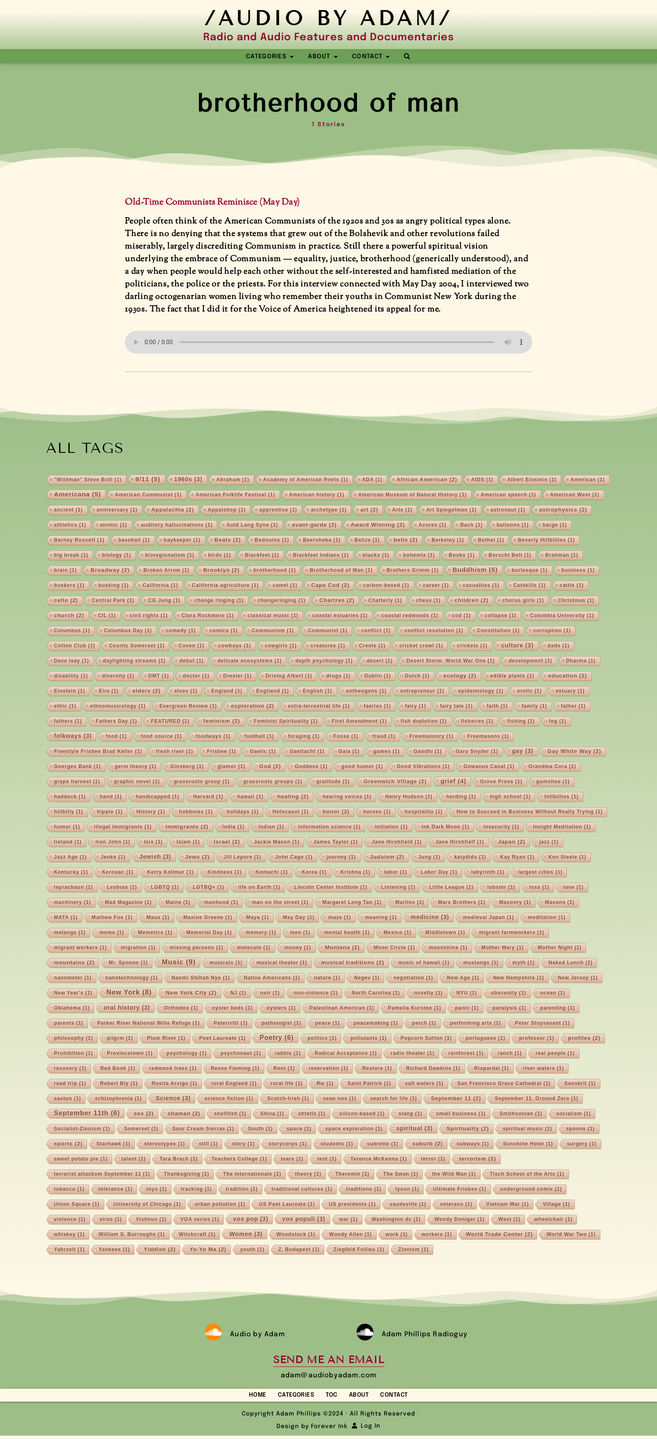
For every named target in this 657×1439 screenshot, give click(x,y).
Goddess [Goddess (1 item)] (311, 767)
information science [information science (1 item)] (329, 828)
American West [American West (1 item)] (575, 496)
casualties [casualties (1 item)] (481, 586)
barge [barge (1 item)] (555, 526)
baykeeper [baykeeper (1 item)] (182, 541)
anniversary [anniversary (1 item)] (117, 511)
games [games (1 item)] (386, 752)
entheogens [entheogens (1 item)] (366, 692)
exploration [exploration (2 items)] (252, 707)
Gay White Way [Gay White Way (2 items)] (574, 752)
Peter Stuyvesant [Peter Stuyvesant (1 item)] (542, 1024)
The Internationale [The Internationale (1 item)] (252, 1175)
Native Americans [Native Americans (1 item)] (272, 979)
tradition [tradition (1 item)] (242, 1190)
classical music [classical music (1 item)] (273, 616)
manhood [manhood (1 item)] (221, 903)
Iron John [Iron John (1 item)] (113, 843)
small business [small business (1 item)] (461, 1114)
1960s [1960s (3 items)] (188, 480)
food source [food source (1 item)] (161, 737)
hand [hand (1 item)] (111, 797)
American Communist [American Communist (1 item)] (148, 496)
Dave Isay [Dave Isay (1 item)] (71, 662)
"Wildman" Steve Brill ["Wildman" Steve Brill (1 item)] (88, 480)
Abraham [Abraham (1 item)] (232, 480)
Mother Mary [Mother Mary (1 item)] (502, 948)
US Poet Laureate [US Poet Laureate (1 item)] (287, 1205)
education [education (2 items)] (567, 676)
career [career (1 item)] (436, 586)
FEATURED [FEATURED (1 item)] (170, 722)
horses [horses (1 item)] (377, 813)
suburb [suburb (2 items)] (427, 1144)
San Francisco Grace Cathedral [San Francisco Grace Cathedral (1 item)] (504, 1084)
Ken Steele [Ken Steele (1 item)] (567, 858)
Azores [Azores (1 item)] (432, 526)
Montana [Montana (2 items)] (342, 948)
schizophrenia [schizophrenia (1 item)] (118, 1099)
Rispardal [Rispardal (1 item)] (491, 1069)
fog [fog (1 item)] (557, 722)
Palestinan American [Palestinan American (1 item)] (342, 1009)
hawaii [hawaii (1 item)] (250, 797)
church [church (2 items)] (69, 616)
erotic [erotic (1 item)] (529, 692)
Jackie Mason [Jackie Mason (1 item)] (277, 843)
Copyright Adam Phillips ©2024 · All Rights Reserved (328, 1417)
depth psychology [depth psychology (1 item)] (324, 662)
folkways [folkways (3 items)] (73, 736)
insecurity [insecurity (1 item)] (501, 828)
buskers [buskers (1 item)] (69, 586)
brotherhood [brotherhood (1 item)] (274, 571)
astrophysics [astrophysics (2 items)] (563, 510)
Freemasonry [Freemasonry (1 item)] (431, 737)
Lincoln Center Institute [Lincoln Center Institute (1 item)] (330, 888)
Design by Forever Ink (312, 1430)
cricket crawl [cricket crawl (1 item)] (421, 646)
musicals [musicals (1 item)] (226, 963)
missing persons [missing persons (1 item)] (196, 948)
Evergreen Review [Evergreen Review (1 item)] (188, 707)
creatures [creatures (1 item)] (327, 646)
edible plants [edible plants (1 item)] (512, 677)
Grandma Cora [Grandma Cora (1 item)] (552, 767)
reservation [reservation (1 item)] (329, 1069)
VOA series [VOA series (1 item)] (200, 1220)
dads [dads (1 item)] (558, 646)
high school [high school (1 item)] (510, 797)
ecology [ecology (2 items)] (459, 676)
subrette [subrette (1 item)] (382, 1145)
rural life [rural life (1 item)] (287, 1084)
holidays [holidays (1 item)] (243, 813)
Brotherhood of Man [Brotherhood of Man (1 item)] (341, 571)
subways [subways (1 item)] (473, 1145)
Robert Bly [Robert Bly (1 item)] (119, 1084)
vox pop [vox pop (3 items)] (250, 1219)
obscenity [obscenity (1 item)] (508, 994)
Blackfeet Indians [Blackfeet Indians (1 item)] (321, 556)
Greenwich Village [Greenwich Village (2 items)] (395, 782)
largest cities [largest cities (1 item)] (540, 873)
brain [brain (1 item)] (65, 571)
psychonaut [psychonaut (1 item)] (240, 1054)
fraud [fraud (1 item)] (384, 737)
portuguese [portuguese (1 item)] (485, 1039)
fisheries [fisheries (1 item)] (477, 722)
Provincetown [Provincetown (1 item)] (130, 1054)
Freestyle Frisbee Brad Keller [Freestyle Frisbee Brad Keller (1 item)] (98, 752)
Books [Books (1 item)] (462, 556)
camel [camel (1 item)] (284, 586)
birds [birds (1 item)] (219, 556)
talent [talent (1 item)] (134, 1160)
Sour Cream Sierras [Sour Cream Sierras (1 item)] (203, 1129)
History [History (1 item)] (151, 813)
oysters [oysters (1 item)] (281, 1009)
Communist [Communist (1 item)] (327, 631)
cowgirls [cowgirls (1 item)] (281, 646)
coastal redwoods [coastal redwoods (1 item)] (409, 616)
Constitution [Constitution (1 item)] (498, 631)
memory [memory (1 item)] (261, 933)
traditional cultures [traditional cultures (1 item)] (302, 1190)
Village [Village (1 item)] (556, 1205)
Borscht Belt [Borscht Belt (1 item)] (510, 556)
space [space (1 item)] (299, 1129)
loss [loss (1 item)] (539, 888)
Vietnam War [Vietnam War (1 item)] (507, 1205)
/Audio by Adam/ (328, 18)
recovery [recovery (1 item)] (70, 1069)
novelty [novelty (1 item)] (428, 994)
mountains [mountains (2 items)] (74, 963)
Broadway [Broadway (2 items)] (110, 571)
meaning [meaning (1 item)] (381, 918)
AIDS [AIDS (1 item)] (482, 480)
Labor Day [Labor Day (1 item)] (439, 873)
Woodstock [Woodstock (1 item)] (296, 1235)
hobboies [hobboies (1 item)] (196, 813)
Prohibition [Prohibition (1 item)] (73, 1054)
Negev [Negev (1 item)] (367, 979)
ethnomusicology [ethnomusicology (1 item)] (118, 707)
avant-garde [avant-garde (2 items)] (314, 525)
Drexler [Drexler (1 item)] (237, 677)
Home (244, 1397)
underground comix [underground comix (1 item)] (531, 1190)
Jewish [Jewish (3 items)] (155, 857)
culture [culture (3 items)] (517, 646)
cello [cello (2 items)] (66, 601)
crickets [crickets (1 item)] (472, 646)
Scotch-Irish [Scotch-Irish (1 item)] (288, 1099)
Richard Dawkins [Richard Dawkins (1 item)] (433, 1069)
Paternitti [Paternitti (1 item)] (231, 1024)
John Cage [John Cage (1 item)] (294, 858)
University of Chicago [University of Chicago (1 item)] (147, 1205)
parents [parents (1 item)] (68, 1024)
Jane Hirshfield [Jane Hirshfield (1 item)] (397, 843)
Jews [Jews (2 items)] (197, 858)
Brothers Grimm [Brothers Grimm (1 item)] (413, 571)
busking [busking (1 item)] (113, 586)
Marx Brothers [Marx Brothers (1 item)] (461, 903)
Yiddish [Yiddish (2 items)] (160, 1250)
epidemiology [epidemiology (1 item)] (480, 692)
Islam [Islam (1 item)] (188, 843)
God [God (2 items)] (270, 767)
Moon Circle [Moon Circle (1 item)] (394, 948)
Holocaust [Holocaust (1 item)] (290, 813)
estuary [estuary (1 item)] (570, 692)
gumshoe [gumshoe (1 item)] (553, 782)
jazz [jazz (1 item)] (549, 843)
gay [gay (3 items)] (522, 751)
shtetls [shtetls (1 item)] (311, 1114)
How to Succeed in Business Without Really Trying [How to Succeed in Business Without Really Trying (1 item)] (529, 813)
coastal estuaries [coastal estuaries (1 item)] (339, 616)
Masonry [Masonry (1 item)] (515, 903)
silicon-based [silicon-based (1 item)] (362, 1114)
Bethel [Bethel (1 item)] (491, 541)
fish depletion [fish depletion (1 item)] (424, 722)
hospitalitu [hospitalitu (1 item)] (424, 813)
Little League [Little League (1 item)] (451, 888)
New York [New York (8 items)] (129, 993)
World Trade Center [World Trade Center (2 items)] (499, 1235)
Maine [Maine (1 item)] (178, 903)
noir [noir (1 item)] (270, 994)
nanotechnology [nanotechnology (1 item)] (132, 979)
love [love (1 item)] (573, 888)
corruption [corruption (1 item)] (552, 631)
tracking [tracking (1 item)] (196, 1190)
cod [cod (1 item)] (461, 616)
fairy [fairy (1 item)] (415, 707)
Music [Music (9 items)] (179, 963)
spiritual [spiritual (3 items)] (414, 1129)
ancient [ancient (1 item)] (68, 511)
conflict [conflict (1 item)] (376, 631)
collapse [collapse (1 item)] (501, 616)
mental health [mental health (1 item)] (347, 933)
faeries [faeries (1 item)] (377, 707)
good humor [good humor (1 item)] (362, 767)
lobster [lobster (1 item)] (501, 888)
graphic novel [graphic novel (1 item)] (137, 782)
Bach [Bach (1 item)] (471, 526)
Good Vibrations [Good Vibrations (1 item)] (423, 767)
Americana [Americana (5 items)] (77, 495)
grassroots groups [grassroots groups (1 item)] (273, 782)
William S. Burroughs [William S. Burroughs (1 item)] (131, 1235)
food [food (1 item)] (116, 737)
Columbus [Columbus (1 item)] (72, 631)
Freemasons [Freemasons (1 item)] (488, 737)
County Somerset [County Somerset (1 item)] (137, 646)
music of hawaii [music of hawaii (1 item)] (424, 963)
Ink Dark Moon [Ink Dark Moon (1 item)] (445, 828)
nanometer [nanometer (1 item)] (73, 979)
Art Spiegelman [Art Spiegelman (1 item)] (451, 511)
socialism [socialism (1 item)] (573, 1114)
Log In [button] (370, 1429)
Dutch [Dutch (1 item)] (417, 677)
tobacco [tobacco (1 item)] (69, 1190)
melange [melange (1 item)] (70, 933)
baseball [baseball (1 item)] (134, 541)
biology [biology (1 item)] (116, 556)
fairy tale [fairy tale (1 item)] (456, 707)
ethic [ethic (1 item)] (65, 707)
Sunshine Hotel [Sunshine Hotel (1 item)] (528, 1145)
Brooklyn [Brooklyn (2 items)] (221, 571)
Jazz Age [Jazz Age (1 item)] (70, 858)
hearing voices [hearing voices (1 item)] (347, 797)
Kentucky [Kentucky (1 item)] (71, 873)
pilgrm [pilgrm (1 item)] (120, 1039)
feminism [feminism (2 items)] (221, 722)
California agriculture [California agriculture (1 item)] (225, 586)
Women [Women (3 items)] (245, 1234)
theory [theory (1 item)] (308, 1175)
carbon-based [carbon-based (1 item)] (386, 586)
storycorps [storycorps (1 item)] (288, 1145)
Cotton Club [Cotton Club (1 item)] (75, 646)
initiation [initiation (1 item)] (391, 828)
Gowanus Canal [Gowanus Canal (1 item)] (489, 767)
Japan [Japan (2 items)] (511, 842)
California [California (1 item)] (160, 586)
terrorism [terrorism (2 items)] (478, 1159)
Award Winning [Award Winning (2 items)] (378, 525)
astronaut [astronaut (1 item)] (508, 511)
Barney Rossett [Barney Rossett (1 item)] (79, 541)
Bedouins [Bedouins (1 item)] (272, 541)
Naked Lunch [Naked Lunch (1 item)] (570, 963)
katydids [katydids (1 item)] (470, 858)
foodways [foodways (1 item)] (213, 737)
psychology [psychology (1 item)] (187, 1054)
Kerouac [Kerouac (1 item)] (117, 873)
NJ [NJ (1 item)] (238, 994)
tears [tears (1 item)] (292, 1160)
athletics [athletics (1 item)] (70, 526)
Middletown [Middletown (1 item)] (445, 933)
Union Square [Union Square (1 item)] (77, 1205)
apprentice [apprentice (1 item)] (278, 511)
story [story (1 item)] (243, 1145)
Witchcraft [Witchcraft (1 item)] (197, 1235)
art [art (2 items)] (369, 510)
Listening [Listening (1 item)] (398, 888)
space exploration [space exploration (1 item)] (354, 1129)
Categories (289, 1397)
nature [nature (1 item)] (327, 979)
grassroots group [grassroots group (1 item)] (202, 782)
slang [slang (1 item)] (410, 1114)
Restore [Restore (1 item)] (377, 1069)
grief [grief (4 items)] (453, 782)
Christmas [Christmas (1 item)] (576, 601)
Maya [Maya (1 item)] (257, 918)
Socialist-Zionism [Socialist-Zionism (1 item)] (82, 1129)
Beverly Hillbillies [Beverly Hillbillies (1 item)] (546, 541)
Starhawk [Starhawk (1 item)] (113, 1145)
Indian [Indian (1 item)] (271, 828)
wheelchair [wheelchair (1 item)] (553, 1220)
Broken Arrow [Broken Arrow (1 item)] (166, 571)
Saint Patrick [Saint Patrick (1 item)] (369, 1084)
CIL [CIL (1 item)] (107, 616)
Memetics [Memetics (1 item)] (155, 933)
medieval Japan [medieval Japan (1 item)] (488, 918)
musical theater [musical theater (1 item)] (281, 963)
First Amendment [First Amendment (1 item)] (359, 722)
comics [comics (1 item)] (224, 631)
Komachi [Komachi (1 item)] (272, 873)
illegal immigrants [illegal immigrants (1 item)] (123, 828)
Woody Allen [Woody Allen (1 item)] (350, 1235)
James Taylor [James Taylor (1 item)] (335, 843)
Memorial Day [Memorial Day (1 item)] (209, 933)
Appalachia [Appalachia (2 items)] (172, 510)
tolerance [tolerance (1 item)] (115, 1190)
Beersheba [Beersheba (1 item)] (322, 541)
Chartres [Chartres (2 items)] (336, 601)
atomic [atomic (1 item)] (113, 526)
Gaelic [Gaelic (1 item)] (263, 752)
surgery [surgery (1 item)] (582, 1145)
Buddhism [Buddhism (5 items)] (475, 570)
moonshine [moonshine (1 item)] (448, 948)
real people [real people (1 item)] (554, 1054)
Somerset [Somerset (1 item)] (141, 1129)
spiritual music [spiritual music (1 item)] (527, 1129)
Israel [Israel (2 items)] (227, 842)
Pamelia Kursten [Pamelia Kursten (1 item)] (414, 1009)
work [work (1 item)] (397, 1235)
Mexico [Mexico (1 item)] (397, 933)
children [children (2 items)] (472, 601)
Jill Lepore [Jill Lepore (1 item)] (242, 858)
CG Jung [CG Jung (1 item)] (164, 601)
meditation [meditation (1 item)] (547, 918)
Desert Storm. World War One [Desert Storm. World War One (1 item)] (450, 662)
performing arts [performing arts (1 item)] (475, 1024)
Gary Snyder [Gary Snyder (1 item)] (477, 752)
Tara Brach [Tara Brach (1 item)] (179, 1160)
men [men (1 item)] (300, 933)
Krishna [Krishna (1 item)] (355, 873)
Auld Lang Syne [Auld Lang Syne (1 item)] (252, 526)
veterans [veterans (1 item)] (456, 1205)
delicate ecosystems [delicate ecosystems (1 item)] (249, 662)
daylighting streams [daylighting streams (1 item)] (134, 662)
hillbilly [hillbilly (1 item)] (68, 813)
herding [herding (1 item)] (461, 797)
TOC (332, 1397)
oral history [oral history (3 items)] (126, 1008)
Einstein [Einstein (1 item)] (69, 692)
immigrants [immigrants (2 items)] (187, 827)
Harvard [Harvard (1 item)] (208, 797)
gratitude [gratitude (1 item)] (333, 782)
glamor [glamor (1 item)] (232, 767)
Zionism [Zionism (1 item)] (413, 1250)
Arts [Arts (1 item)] (402, 511)
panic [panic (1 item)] (467, 1009)
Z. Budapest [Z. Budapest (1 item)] (299, 1250)
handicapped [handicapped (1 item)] (157, 797)
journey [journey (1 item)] (341, 858)
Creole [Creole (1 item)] (372, 646)
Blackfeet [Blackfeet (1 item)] (262, 556)
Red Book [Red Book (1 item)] (117, 1069)
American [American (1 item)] (587, 480)
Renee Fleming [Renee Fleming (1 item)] (235, 1069)
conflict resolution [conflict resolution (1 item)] (433, 631)
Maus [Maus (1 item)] (157, 918)
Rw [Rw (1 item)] (325, 1084)
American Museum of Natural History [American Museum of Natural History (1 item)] (412, 496)
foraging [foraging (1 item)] (304, 737)
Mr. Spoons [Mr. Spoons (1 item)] (128, 963)
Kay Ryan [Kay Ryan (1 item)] (517, 858)
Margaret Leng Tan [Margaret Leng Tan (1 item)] (351, 903)
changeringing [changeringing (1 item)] (281, 601)
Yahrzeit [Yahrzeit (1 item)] (69, 1250)
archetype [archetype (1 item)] (329, 511)
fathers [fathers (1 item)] (68, 722)
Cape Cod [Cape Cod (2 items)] (330, 586)
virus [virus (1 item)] (110, 1220)
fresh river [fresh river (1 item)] (174, 752)
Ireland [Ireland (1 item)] (68, 843)
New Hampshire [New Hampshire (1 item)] (518, 979)
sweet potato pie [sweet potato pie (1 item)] (81, 1160)
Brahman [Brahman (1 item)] (561, 556)
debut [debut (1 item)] (191, 662)
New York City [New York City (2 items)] (191, 993)
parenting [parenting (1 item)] (557, 1009)
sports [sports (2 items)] (68, 1144)
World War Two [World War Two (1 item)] (570, 1235)
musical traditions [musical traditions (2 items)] (352, 963)
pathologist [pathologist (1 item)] (281, 1024)
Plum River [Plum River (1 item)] (166, 1039)
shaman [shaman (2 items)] (184, 1114)
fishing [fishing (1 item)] (521, 722)
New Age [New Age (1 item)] (463, 979)
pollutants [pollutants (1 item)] (368, 1039)
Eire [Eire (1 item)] (109, 692)
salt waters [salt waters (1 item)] (424, 1084)
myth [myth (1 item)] (523, 963)
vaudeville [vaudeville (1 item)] (408, 1205)
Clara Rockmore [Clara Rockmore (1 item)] (207, 616)
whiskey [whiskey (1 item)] (69, 1235)
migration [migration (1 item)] (138, 948)
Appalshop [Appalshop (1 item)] (227, 511)
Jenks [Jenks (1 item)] (113, 858)
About (365, 1397)
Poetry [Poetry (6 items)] (277, 1038)
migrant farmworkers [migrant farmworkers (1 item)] (511, 933)
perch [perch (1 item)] (424, 1024)
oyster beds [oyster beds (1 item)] (232, 1009)
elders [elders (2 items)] (146, 691)
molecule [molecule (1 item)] (254, 948)
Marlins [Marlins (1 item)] (409, 903)
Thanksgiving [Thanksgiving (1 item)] (186, 1175)
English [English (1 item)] (317, 692)
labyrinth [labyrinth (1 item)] (487, 873)
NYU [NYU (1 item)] (467, 994)
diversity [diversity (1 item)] (118, 677)
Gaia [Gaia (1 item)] (349, 752)
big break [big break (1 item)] (71, 556)
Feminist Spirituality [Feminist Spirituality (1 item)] (286, 722)
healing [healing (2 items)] (293, 797)
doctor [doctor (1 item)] (196, 677)
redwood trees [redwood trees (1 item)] (173, 1069)
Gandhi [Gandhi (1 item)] (428, 752)
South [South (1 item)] (260, 1129)
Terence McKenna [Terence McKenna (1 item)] (379, 1160)
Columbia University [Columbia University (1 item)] (562, 616)
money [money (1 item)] (298, 948)
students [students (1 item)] (337, 1145)
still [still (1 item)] (208, 1145)
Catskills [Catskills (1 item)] (529, 586)
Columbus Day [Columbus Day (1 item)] (128, 631)
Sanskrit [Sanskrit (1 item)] (580, 1084)
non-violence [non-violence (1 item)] (316, 994)
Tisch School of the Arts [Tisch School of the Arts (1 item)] (527, 1175)
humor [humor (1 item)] (67, 828)
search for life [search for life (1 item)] (393, 1099)
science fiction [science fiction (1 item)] (228, 1099)
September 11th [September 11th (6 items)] (87, 1113)
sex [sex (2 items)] (144, 1114)
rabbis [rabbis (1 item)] (288, 1054)
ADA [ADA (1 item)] (372, 480)
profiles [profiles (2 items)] (584, 1039)
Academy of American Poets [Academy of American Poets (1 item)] (305, 480)
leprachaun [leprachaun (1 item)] (73, 888)
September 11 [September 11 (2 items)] (456, 1099)
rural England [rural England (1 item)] (234, 1084)
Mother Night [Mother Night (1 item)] (560, 948)
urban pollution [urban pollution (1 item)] (220, 1205)
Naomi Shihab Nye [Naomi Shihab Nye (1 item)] (201, 979)
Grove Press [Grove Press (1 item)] (501, 782)
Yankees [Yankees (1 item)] (114, 1250)
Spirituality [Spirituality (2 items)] (468, 1129)
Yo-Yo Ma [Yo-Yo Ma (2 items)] (207, 1250)
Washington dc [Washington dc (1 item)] (396, 1220)
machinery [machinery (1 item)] (72, 903)
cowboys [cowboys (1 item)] (234, 646)
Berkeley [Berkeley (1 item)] (448, 541)
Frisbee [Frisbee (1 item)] (221, 752)
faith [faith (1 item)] (497, 707)
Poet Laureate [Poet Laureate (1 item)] (222, 1039)
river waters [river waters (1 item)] (543, 1069)
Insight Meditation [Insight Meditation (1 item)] (562, 828)
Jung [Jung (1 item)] (429, 858)
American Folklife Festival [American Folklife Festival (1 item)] (235, 496)
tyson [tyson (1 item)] (407, 1190)
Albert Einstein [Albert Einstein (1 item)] (531, 480)
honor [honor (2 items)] (336, 812)
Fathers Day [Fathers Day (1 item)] (116, 722)
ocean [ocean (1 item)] (552, 994)
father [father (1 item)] (573, 707)
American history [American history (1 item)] (316, 496)
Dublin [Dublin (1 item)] (378, 677)
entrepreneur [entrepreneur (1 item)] (422, 692)
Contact (407, 1397)
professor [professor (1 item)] (536, 1039)
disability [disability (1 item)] (71, 677)
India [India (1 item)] (233, 828)
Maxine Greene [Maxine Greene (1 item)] (208, 918)
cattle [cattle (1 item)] (572, 586)
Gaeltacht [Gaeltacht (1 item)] (307, 752)
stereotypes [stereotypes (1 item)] (164, 1145)
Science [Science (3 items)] (173, 1099)
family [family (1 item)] (534, 707)
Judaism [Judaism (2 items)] (387, 858)
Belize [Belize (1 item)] (367, 541)
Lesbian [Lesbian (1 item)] (122, 888)
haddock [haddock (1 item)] (70, 797)
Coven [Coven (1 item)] (191, 646)
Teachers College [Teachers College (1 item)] (239, 1160)
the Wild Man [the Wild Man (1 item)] (454, 1175)
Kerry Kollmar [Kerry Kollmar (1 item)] (170, 873)
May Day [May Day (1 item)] (299, 918)
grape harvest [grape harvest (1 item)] (77, 782)
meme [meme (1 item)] (111, 933)
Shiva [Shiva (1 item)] (272, 1114)
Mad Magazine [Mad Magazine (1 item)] (128, 903)
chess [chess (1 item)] (428, 601)
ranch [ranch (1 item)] (509, 1054)
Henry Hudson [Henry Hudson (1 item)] (408, 797)
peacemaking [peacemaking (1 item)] (376, 1024)
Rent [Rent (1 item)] (284, 1069)
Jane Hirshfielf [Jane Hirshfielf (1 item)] (460, 843)
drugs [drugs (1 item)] (338, 677)
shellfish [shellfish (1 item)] (230, 1114)
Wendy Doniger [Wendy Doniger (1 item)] (459, 1220)
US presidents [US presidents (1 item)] (352, 1205)
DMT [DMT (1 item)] (158, 677)
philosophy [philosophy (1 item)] (73, 1039)
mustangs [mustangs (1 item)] (481, 963)
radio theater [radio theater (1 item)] (413, 1054)
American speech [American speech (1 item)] (508, 496)
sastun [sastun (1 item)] (67, 1099)
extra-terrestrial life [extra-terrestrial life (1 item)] (319, 707)
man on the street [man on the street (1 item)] (280, 903)
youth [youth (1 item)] (252, 1250)
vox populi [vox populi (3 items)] (303, 1219)
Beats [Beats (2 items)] (228, 541)
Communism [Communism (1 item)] (273, 631)
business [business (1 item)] (578, 571)
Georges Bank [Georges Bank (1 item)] (77, 767)
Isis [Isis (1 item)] (153, 843)
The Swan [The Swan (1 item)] (401, 1175)
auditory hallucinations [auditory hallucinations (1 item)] (177, 526)
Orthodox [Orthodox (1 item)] (181, 1009)
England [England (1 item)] (226, 692)
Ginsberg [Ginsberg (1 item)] (187, 767)
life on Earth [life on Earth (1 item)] (259, 888)
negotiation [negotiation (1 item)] (413, 979)
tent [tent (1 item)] (326, 1160)
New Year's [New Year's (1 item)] (73, 994)
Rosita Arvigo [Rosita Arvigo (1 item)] (174, 1084)
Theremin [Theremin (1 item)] (352, 1175)
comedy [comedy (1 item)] (181, 631)
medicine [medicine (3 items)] (430, 917)
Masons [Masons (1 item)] (559, 903)
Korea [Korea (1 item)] (314, 873)
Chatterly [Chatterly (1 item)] (385, 601)
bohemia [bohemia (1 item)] (419, 556)
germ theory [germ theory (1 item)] (135, 767)
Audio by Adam (257, 1334)
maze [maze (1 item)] (339, 918)
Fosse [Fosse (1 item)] (346, 737)
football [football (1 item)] (259, 737)
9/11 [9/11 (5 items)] (147, 479)
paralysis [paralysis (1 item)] (509, 1009)
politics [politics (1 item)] (322, 1039)
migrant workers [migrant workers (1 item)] (80, 948)
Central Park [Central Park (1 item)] (113, 601)
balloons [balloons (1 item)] (513, 526)
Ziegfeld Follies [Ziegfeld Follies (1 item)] (359, 1250)
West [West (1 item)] (509, 1220)
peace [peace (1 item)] (327, 1024)
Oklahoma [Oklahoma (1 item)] (72, 1009)
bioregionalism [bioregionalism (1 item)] (169, 556)
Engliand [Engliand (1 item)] (272, 692)
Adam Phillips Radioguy (425, 1334)
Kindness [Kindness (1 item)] (224, 873)
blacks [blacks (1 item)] (376, 556)
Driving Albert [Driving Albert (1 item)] (289, 677)
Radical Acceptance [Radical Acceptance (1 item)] (346, 1054)
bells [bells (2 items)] (406, 541)
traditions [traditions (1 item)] (363, 1190)
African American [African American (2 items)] (426, 480)
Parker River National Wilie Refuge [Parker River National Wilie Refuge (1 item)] (148, 1024)
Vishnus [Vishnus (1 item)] (151, 1220)
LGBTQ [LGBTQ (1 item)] (165, 888)
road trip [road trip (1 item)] (70, 1084)
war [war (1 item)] (348, 1220)
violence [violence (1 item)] (70, 1220)
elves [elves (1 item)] (185, 692)
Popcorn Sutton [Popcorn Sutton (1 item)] (426, 1039)
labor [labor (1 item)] (395, 873)
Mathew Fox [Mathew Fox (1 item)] (112, 918)
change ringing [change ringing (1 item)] (218, 601)
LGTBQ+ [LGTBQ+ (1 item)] (208, 888)
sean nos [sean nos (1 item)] (340, 1099)
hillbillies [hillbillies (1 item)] (561, 797)
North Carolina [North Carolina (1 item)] (376, 994)
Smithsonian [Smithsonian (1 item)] (520, 1114)
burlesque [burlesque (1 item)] (530, 571)
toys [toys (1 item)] (156, 1190)
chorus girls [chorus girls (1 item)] (523, 601)
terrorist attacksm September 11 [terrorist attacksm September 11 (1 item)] (102, 1175)
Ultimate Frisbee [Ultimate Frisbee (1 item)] (459, 1190)
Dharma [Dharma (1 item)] (581, 662)
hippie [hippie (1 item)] (110, 813)
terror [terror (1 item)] (433, 1160)
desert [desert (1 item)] (380, 662)
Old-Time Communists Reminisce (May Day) (212, 203)
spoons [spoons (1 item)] (580, 1129)
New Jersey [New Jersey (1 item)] (578, 979)
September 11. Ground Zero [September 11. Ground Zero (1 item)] (536, 1099)
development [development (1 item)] (530, 662)
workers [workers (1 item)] (437, 1235)
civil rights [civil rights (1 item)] (149, 616)
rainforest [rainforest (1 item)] (466, 1054)
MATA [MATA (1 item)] (66, 918)
